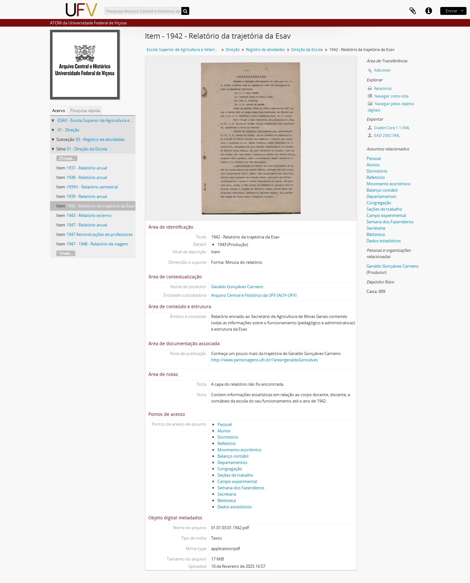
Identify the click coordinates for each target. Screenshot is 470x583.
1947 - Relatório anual (86, 225)
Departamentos (232, 462)
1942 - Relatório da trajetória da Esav (100, 206)
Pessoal (224, 424)
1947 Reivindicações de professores (99, 234)
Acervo (58, 110)
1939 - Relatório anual (86, 196)
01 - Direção (68, 130)
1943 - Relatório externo (88, 215)
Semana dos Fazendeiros (240, 488)
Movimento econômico (239, 450)
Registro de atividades (265, 49)
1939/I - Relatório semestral (92, 187)
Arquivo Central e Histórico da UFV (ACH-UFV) (254, 295)
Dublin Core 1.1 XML (389, 127)
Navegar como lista (388, 96)
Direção (233, 49)
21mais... (67, 158)
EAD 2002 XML (384, 135)
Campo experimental (237, 481)
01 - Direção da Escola (87, 149)
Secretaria (226, 494)
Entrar (451, 11)
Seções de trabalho (235, 475)
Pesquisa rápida (85, 110)
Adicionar (382, 70)
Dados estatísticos (234, 507)
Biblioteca (226, 500)
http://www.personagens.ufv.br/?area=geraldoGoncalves (264, 360)
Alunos (223, 431)
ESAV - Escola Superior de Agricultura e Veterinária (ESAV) (111, 120)
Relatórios (380, 88)
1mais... (66, 253)
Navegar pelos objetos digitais (391, 107)
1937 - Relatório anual (86, 168)
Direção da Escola (307, 49)
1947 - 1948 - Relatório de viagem (97, 244)
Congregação (229, 469)
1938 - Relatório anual (86, 177)
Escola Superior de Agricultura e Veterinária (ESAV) (184, 49)
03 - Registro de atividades (100, 139)
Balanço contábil (232, 456)
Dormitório (227, 437)
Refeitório (226, 443)
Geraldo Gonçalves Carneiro (237, 286)
